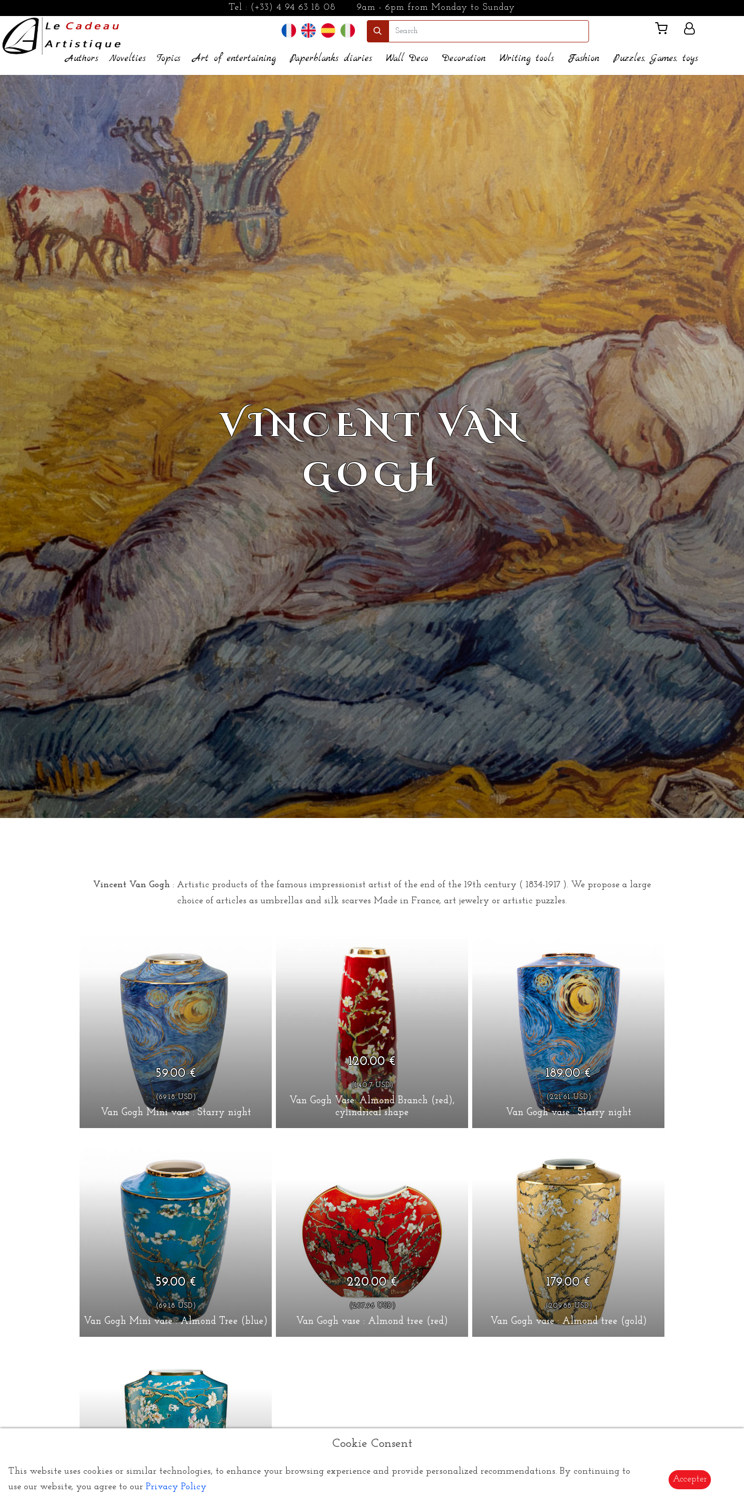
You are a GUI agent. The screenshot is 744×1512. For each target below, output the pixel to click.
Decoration (464, 58)
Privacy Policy (176, 1487)
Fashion (583, 58)
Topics (168, 58)
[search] (489, 31)
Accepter (690, 1479)
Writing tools (527, 58)
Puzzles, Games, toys (655, 58)
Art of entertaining (234, 58)
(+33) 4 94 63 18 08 (293, 7)
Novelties (127, 58)
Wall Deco (407, 58)
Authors (82, 58)
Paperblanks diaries (331, 58)
